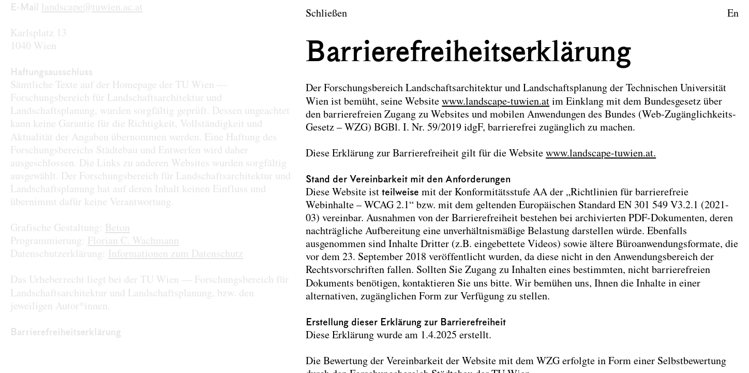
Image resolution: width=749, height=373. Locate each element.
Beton (117, 228)
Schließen (326, 14)
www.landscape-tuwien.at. (601, 154)
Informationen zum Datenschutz (175, 254)
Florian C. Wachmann (133, 241)
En (733, 14)
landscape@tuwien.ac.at (92, 7)
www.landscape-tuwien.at (495, 102)
